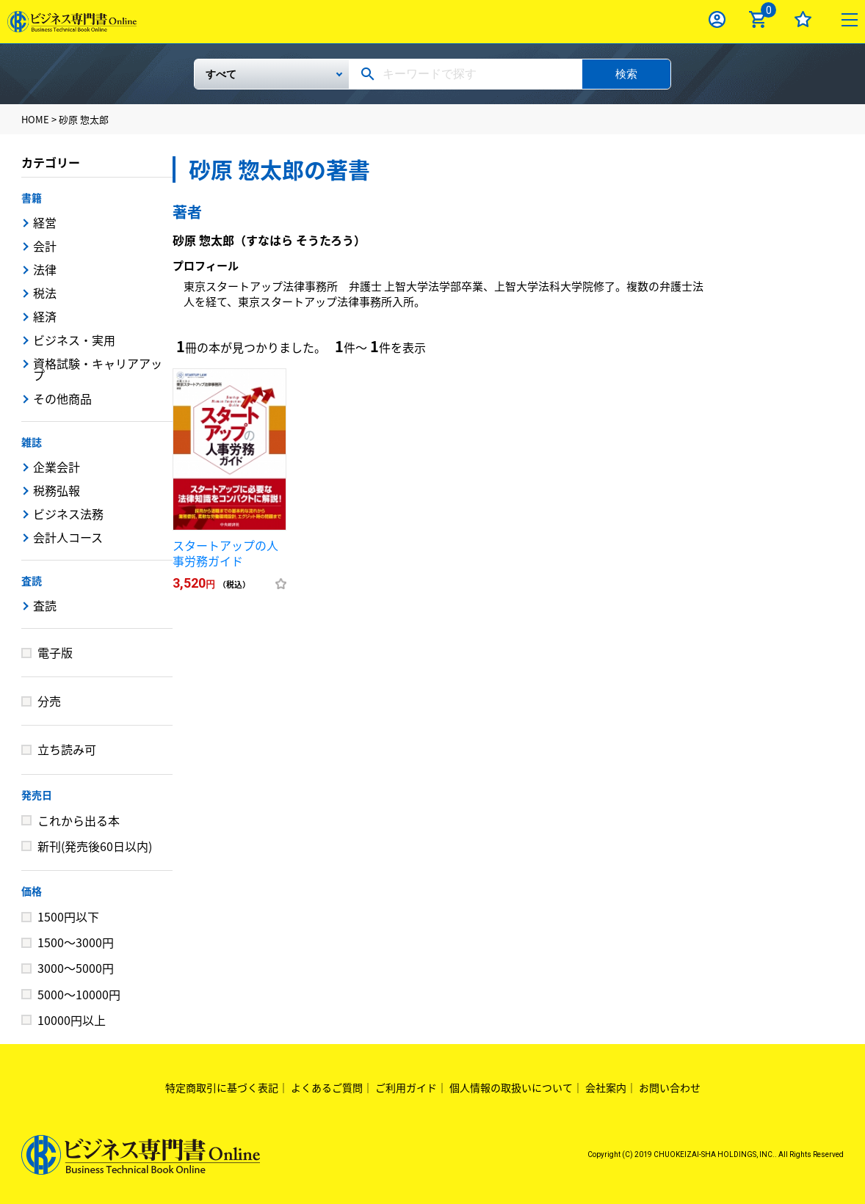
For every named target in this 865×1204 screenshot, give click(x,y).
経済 (45, 316)
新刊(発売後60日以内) (94, 846)
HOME (35, 119)
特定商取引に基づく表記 (221, 1087)
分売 (49, 700)
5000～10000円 (78, 994)
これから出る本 (78, 820)
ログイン (717, 19)
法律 (45, 269)
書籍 (31, 197)
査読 (31, 580)
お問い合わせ (670, 1087)
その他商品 (62, 398)
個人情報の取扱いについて (511, 1087)
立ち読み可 (66, 749)
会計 (45, 246)
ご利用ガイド (406, 1087)
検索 (626, 74)
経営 (45, 222)
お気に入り (803, 19)
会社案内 (605, 1087)
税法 (45, 293)
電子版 (55, 652)
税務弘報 (56, 490)
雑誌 (31, 441)
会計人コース (68, 537)
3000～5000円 (75, 968)
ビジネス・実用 (74, 340)
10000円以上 (71, 1020)
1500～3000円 (75, 942)
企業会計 (56, 467)
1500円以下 (68, 916)
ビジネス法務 (68, 514)
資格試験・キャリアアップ (97, 369)
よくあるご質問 (327, 1087)
